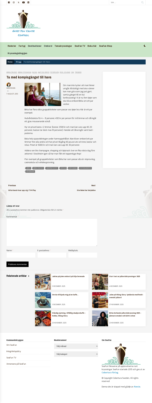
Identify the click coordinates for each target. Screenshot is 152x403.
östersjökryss (85, 168)
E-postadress (44, 250)
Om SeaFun (11, 345)
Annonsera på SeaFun (16, 364)
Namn (9, 250)
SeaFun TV (80, 46)
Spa (72, 72)
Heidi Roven (10, 88)
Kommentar (12, 216)
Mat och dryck (43, 72)
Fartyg (22, 46)
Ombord (48, 46)
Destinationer (35, 46)
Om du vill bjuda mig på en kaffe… (65, 294)
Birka (28, 168)
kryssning (73, 168)
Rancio (137, 386)
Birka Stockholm (24, 72)
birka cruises (38, 168)
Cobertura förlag (110, 372)
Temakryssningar (63, 46)
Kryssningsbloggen (17, 53)
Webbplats (73, 250)
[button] (145, 46)
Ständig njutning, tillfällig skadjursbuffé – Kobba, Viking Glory (68, 314)
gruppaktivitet (52, 168)
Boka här (92, 46)
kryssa (63, 168)
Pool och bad (65, 72)
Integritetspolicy (13, 351)
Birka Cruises (11, 72)
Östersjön (54, 72)
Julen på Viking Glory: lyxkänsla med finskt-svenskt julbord (126, 296)
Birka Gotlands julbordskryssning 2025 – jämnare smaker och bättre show (125, 314)
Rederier (12, 46)
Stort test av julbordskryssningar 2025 (124, 276)
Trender (78, 72)
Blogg (34, 72)
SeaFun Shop (105, 46)
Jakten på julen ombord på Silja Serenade (68, 276)
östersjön (30, 171)
